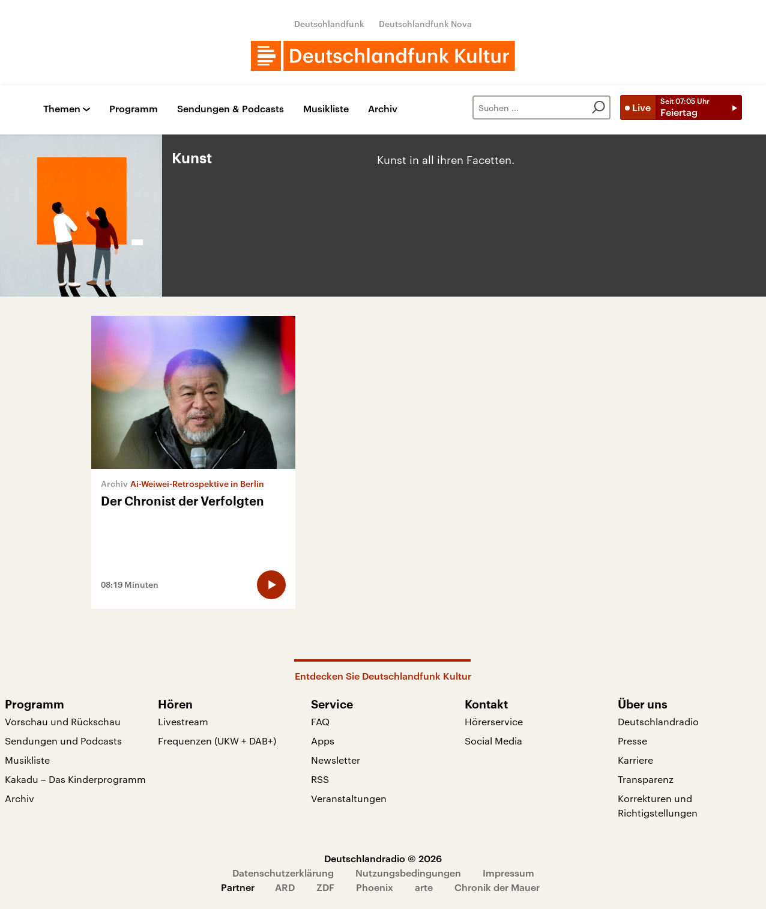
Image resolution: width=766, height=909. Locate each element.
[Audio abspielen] (271, 584)
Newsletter (335, 760)
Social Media (493, 740)
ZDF (325, 887)
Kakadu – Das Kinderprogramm (75, 779)
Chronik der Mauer (497, 887)
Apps (322, 740)
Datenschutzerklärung (283, 872)
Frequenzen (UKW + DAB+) (217, 740)
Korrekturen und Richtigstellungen (658, 805)
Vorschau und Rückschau (63, 721)
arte (424, 887)
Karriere (635, 760)
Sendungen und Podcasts (63, 740)
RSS (320, 779)
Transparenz (646, 779)
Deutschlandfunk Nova (425, 24)
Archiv (382, 109)
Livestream (183, 721)
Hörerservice (494, 721)
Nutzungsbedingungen (408, 872)
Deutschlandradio (658, 721)
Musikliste (326, 109)
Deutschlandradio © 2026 (383, 858)
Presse (632, 740)
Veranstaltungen (349, 798)
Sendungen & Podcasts (230, 109)
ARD (285, 887)
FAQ (320, 721)
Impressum (508, 872)
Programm (133, 109)
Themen (61, 109)
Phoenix (374, 887)
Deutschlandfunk (329, 24)
